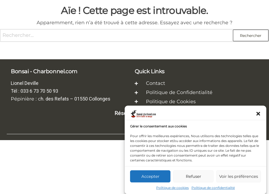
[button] (258, 115)
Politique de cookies (172, 189)
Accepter (150, 177)
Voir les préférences (238, 177)
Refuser (193, 177)
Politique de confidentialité (213, 189)
